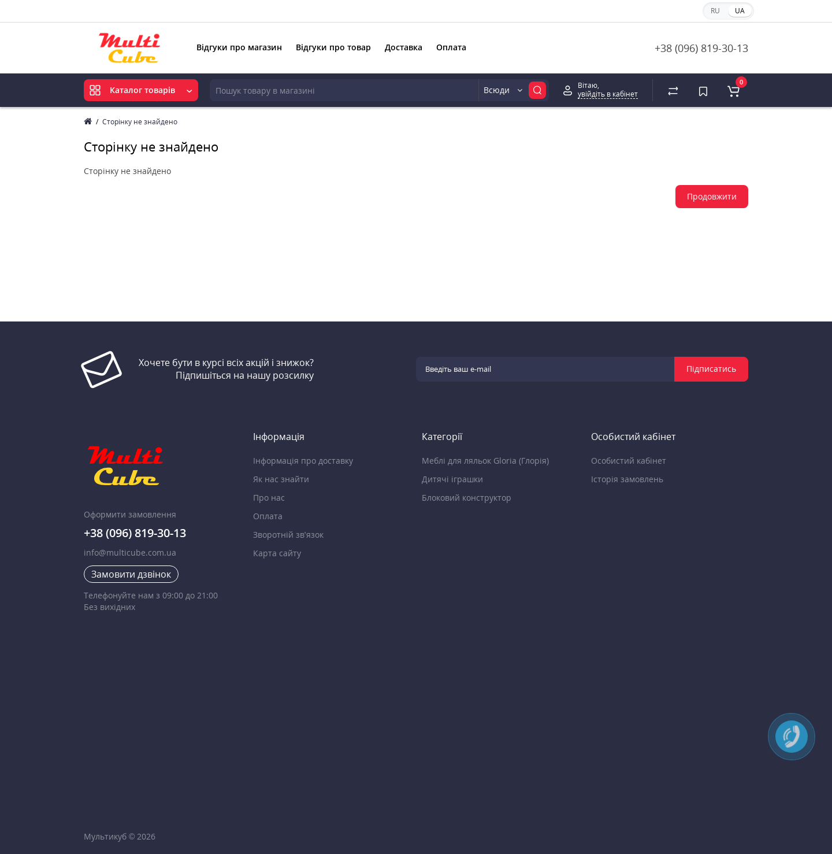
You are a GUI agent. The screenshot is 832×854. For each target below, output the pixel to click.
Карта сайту (277, 553)
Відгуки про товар (333, 47)
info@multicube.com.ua (130, 552)
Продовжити (712, 196)
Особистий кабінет (628, 460)
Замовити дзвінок (131, 574)
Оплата (451, 47)
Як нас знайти (281, 479)
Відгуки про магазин (239, 47)
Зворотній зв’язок (288, 534)
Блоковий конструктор (466, 497)
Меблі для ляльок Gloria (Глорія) (485, 460)
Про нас (269, 497)
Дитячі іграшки (452, 479)
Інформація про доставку (303, 460)
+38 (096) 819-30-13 (701, 48)
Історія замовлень (627, 479)
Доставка (403, 47)
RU (715, 11)
